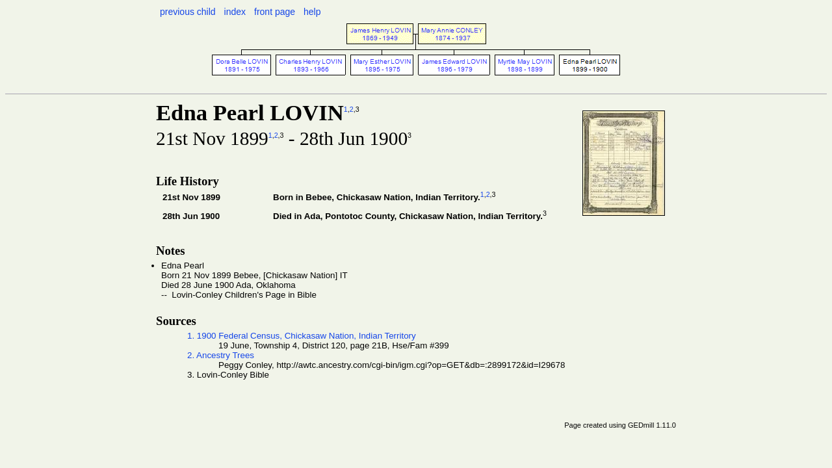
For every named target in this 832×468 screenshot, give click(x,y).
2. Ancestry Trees (220, 355)
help (312, 11)
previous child (188, 11)
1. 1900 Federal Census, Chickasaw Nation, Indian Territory (301, 336)
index (235, 11)
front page (274, 11)
